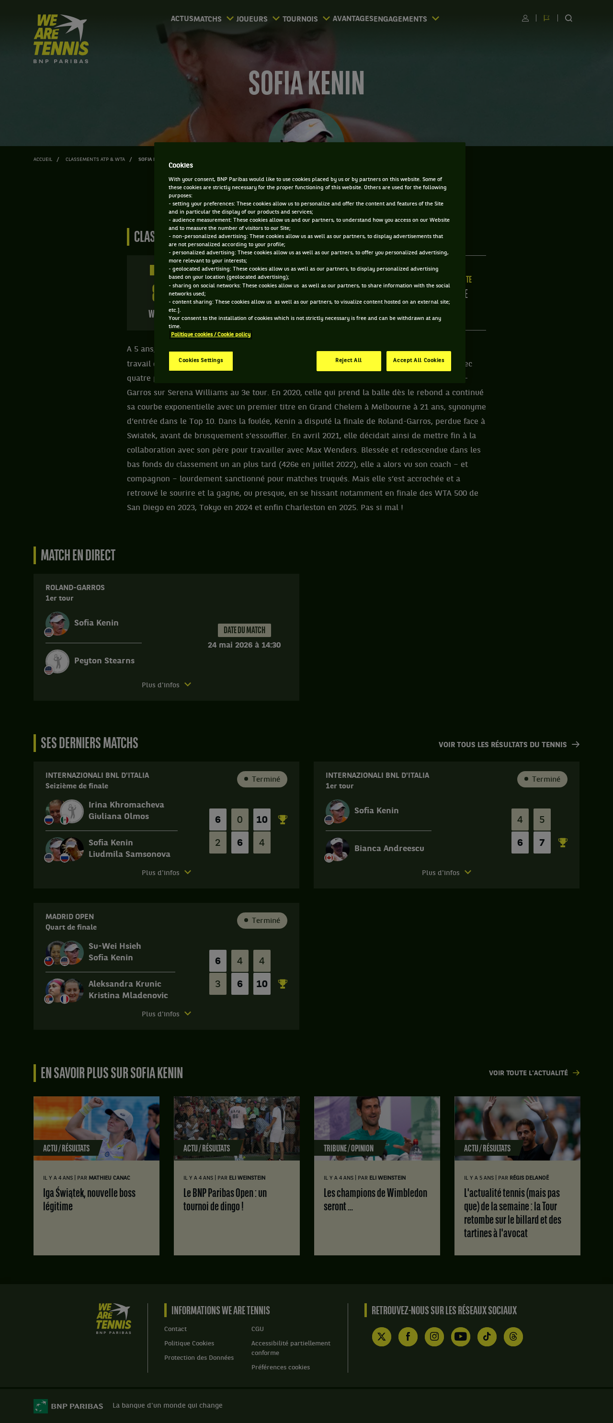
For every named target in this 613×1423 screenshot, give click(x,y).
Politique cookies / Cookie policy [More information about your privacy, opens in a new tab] (210, 335)
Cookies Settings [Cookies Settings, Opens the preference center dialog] (201, 361)
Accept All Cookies (418, 361)
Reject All (348, 361)
